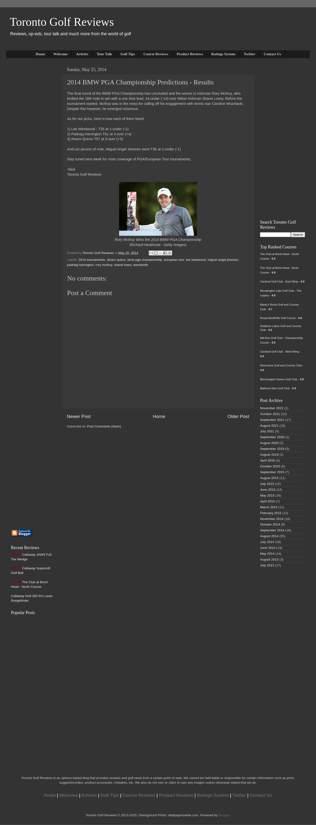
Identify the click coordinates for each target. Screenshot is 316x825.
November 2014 (271, 519)
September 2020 (272, 437)
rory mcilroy (104, 265)
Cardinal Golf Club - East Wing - (282, 281)
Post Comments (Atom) (104, 426)
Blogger (223, 815)
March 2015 (268, 507)
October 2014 (270, 524)
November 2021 (271, 408)
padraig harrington (80, 265)
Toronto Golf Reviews (62, 21)
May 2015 (267, 495)
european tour (174, 260)
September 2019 (272, 449)
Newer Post (79, 416)
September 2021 (272, 420)
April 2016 (267, 460)
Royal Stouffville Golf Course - (281, 318)
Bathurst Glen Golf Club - (278, 388)
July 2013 (267, 565)
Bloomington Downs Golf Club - (282, 379)
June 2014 (267, 548)
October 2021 (270, 414)
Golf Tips (127, 54)
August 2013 (269, 559)
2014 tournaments (92, 260)
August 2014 (269, 536)
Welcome (60, 54)
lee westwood (196, 260)
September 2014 (272, 530)
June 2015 (267, 489)
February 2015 (270, 513)
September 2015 (272, 472)
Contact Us (272, 54)
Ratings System (223, 54)
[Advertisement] (25, 138)
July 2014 (267, 542)
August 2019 (269, 454)
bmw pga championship (144, 260)
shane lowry (122, 265)
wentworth (140, 265)
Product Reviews (190, 54)
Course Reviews (155, 54)
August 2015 (269, 478)
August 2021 (269, 425)
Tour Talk (104, 54)
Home (40, 54)
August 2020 (269, 443)
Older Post (238, 416)
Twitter (249, 54)
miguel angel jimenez (223, 260)
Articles (82, 54)
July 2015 (267, 484)
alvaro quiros (116, 260)
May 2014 (267, 553)
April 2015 (267, 501)
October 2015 (270, 466)
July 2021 (267, 431)
